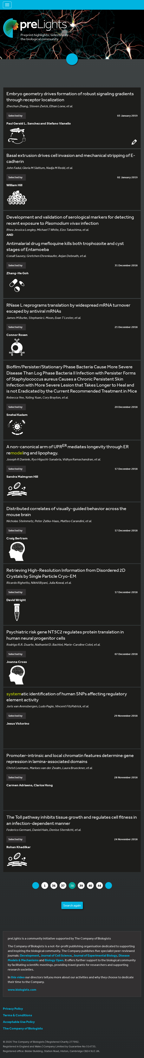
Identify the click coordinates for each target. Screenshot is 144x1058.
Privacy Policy (13, 1008)
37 (63, 885)
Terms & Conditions (17, 1015)
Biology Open (54, 960)
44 (100, 885)
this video (18, 977)
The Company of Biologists (23, 1028)
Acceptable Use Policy (19, 1022)
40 (91, 885)
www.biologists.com (22, 989)
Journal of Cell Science (56, 955)
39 (82, 885)
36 (54, 885)
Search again (72, 905)
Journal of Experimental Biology (95, 955)
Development (29, 955)
